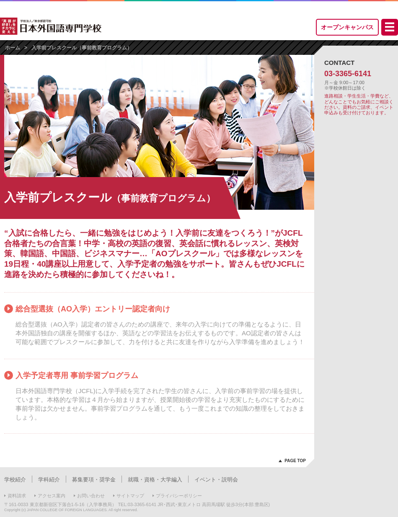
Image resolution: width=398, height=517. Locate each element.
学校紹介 (15, 479)
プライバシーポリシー (179, 495)
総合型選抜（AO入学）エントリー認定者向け (93, 309)
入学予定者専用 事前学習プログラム (77, 375)
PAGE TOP (295, 460)
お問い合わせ (91, 495)
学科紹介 (49, 479)
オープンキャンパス (347, 27)
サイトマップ (130, 495)
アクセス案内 (51, 495)
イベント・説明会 (216, 479)
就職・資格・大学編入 (155, 479)
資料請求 (17, 495)
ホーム (12, 48)
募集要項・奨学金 (94, 479)
